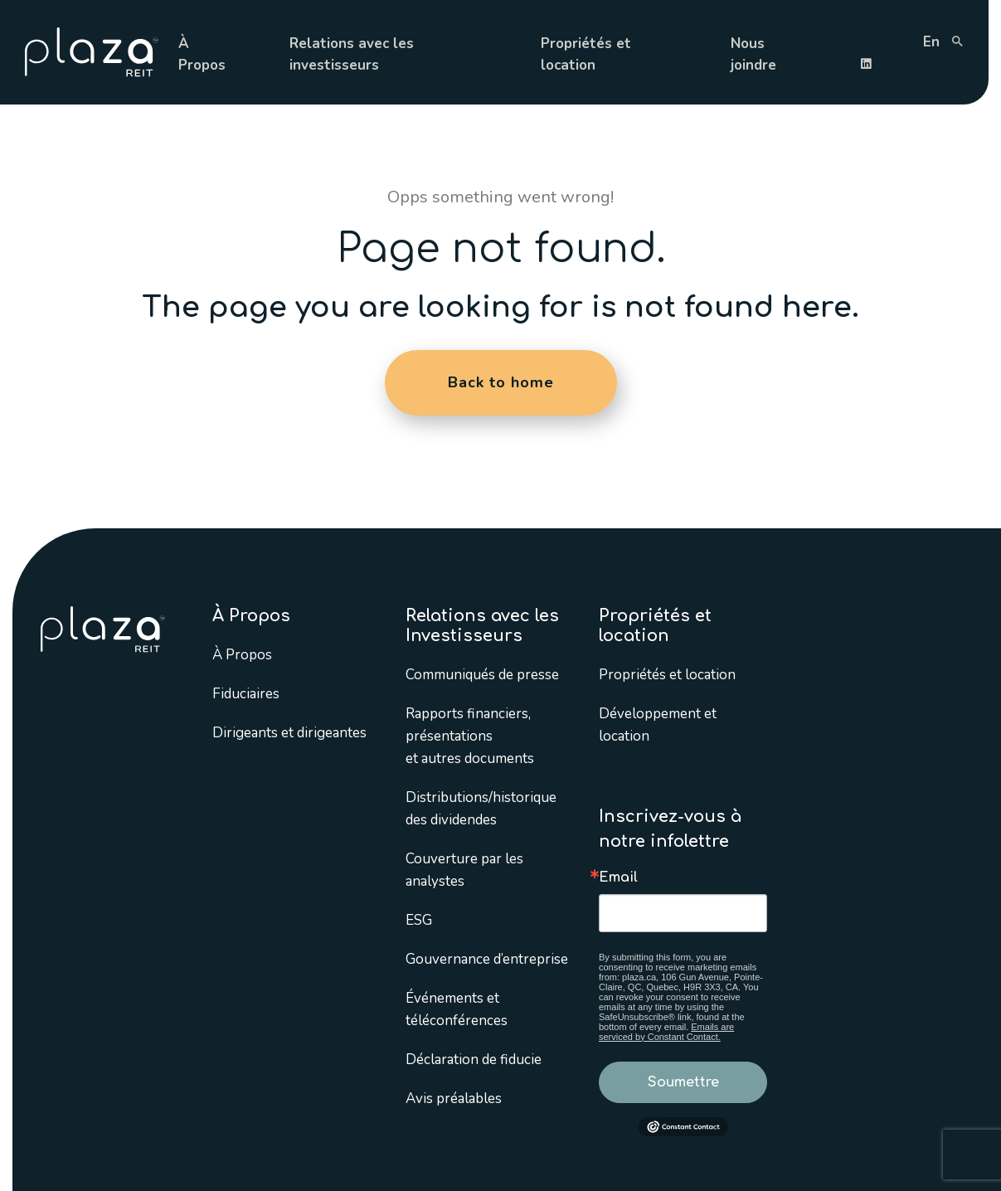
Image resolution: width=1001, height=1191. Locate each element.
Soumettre (683, 1082)
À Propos (202, 54)
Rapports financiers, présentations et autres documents (470, 736)
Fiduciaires (245, 693)
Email (618, 877)
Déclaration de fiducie (474, 1059)
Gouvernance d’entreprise (487, 959)
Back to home (501, 382)
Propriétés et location (586, 54)
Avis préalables (454, 1098)
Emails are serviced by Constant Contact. (666, 1032)
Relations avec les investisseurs (351, 54)
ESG (419, 920)
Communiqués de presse (482, 674)
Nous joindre (753, 54)
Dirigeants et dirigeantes (289, 732)
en (931, 41)
